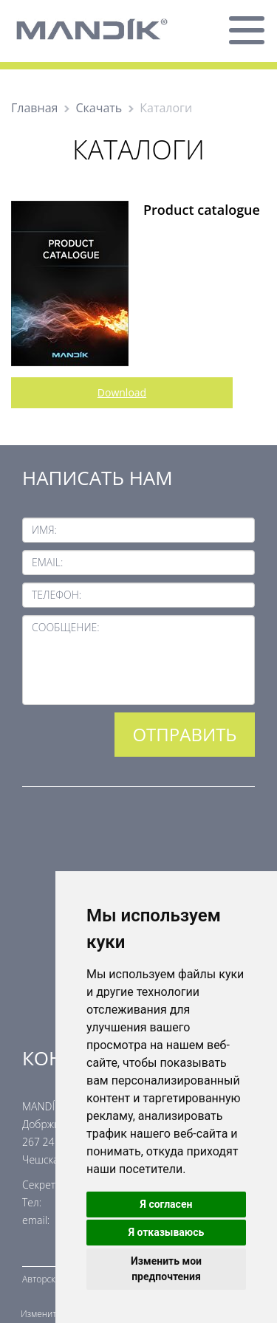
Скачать (98, 108)
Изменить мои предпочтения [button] (166, 1268)
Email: (47, 562)
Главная (34, 108)
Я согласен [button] (166, 1204)
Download (122, 392)
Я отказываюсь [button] (167, 1232)
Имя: (44, 530)
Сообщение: (66, 627)
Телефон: (56, 595)
